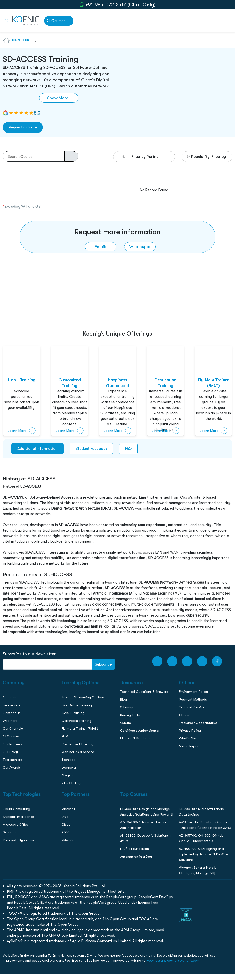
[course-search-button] (71, 156)
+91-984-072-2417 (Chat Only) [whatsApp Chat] (120, 5)
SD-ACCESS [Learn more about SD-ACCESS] (20, 40)
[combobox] (33, 43)
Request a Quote (23, 127)
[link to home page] (26, 20)
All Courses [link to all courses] (55, 21)
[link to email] (100, 246)
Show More (57, 97)
